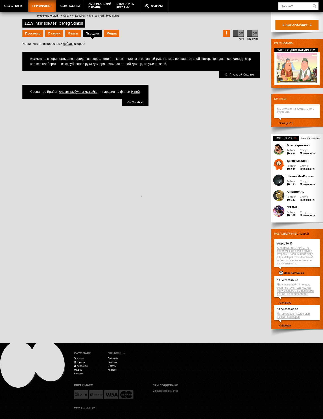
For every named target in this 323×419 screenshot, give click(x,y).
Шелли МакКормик (300, 176)
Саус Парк (13, 6)
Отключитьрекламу (125, 5)
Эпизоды (79, 358)
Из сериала (283, 43)
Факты (73, 33)
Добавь (68, 43)
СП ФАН (292, 207)
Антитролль (295, 191)
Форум (157, 6)
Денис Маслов (297, 160)
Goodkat (137, 102)
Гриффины (41, 6)
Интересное (81, 366)
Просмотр (33, 33)
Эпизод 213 (286, 123)
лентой (304, 233)
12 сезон (80, 15)
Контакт (78, 373)
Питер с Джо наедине (296, 50)
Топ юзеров (286, 138)
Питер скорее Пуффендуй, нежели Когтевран (293, 315)
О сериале (80, 362)
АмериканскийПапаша (99, 5)
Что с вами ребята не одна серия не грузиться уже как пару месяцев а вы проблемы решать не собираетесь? (295, 289)
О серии (54, 33)
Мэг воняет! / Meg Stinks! (104, 15)
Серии (67, 15)
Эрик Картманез (298, 145)
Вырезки (112, 362)
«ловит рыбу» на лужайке (78, 91)
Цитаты (280, 98)
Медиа (112, 33)
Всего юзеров (310, 138)
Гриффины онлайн (47, 15)
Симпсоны (70, 6)
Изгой (135, 91)
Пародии (92, 33)
